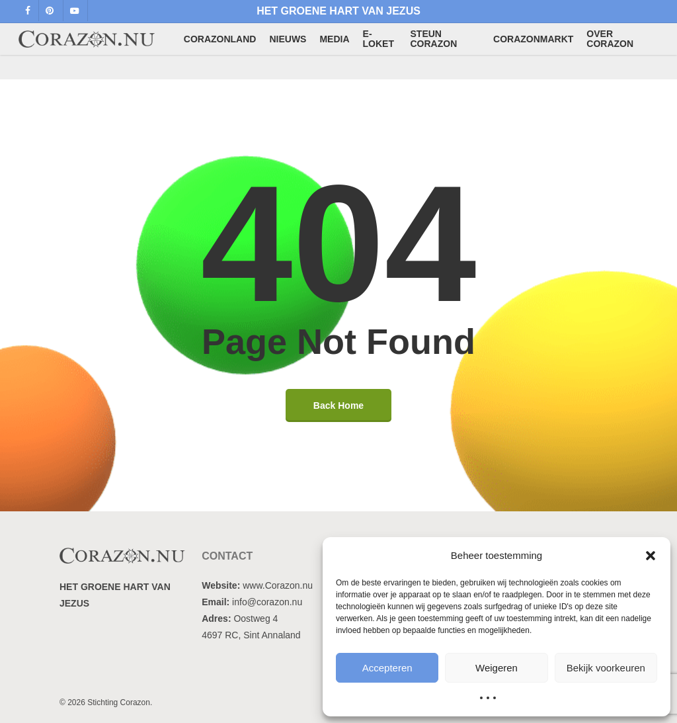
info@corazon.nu (267, 602)
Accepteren (387, 667)
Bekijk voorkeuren (606, 667)
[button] (650, 555)
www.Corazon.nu (278, 585)
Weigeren (496, 667)
